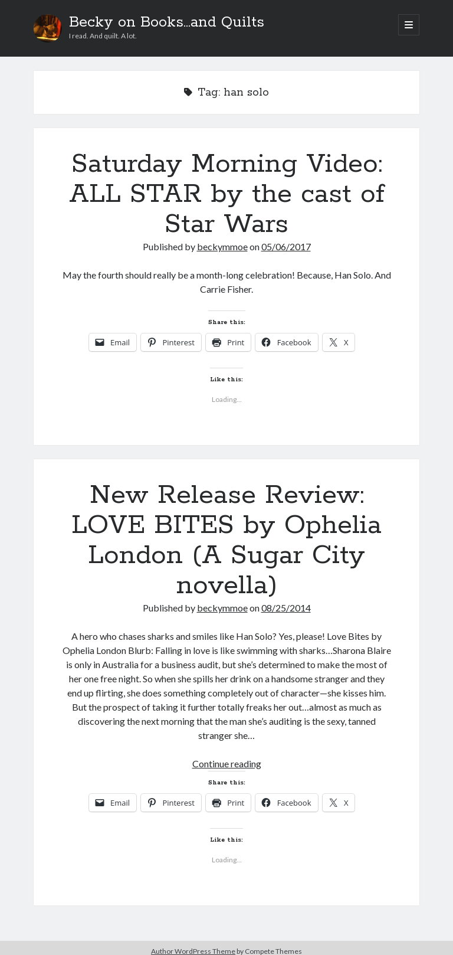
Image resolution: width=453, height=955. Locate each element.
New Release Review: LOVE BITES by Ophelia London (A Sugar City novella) (226, 540)
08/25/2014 (286, 607)
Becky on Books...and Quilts (166, 22)
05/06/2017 (286, 246)
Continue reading (226, 763)
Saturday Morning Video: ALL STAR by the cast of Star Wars (227, 194)
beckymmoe (222, 246)
